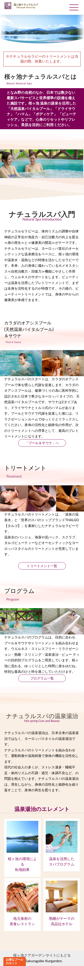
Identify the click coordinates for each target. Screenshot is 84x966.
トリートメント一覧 (42, 566)
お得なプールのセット (15, 961)
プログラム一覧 (42, 678)
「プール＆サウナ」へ (42, 443)
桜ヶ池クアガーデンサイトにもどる (42, 955)
